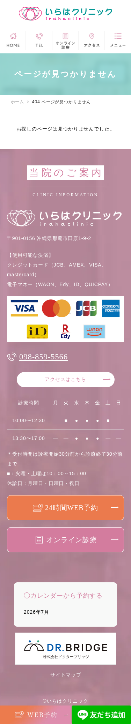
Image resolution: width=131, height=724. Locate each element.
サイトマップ (65, 675)
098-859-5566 (43, 356)
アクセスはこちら (65, 379)
